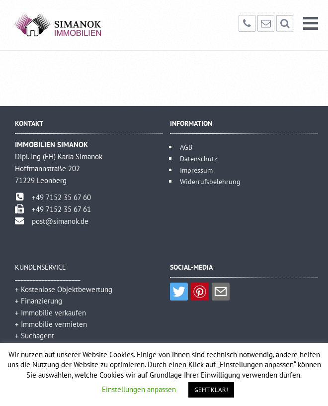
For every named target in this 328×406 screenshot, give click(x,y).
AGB (186, 147)
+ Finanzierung (38, 300)
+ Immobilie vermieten (51, 324)
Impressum (196, 170)
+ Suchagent (34, 335)
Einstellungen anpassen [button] (139, 389)
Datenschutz (198, 158)
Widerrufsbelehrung (210, 181)
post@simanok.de (60, 221)
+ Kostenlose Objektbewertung (63, 289)
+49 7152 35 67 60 (61, 197)
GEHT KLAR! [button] (211, 390)
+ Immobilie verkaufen (50, 312)
